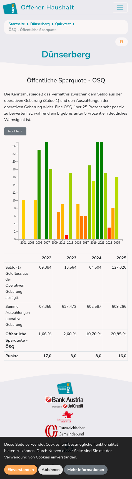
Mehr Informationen (85, 469)
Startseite (17, 24)
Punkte (14, 131)
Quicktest (63, 24)
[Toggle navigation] (120, 7)
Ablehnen (51, 469)
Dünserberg (40, 24)
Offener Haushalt (39, 8)
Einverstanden (21, 469)
